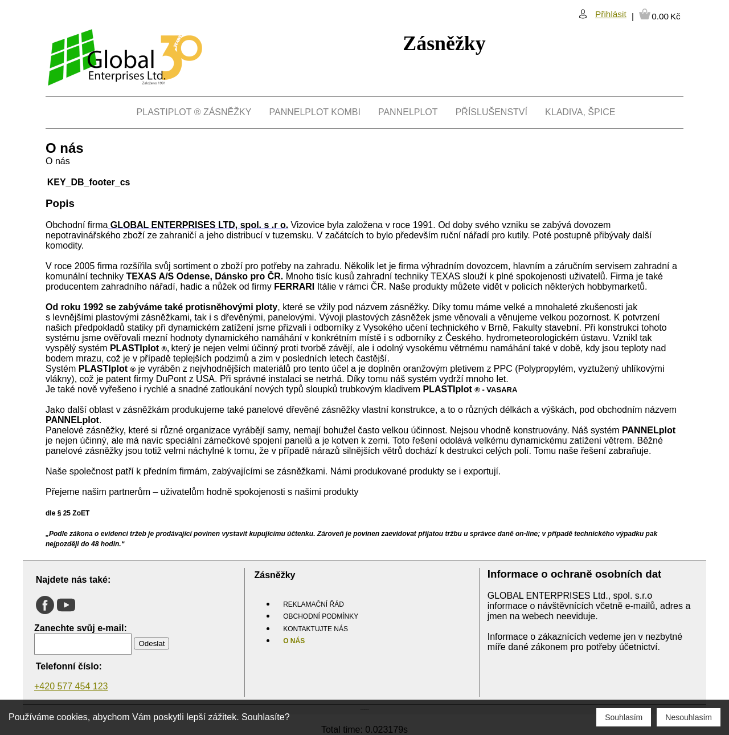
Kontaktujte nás (315, 629)
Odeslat (151, 643)
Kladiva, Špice (580, 112)
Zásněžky (444, 43)
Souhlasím (623, 717)
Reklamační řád (313, 604)
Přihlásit (610, 14)
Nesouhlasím (688, 717)
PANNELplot (408, 112)
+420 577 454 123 (71, 686)
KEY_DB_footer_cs (88, 182)
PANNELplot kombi (315, 112)
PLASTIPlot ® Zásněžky (194, 112)
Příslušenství (491, 112)
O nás (294, 641)
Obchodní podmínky (320, 616)
